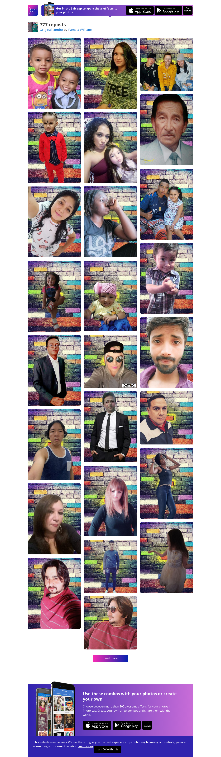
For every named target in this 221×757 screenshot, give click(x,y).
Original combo (51, 30)
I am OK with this (107, 749)
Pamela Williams (80, 30)
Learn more (85, 746)
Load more (111, 658)
